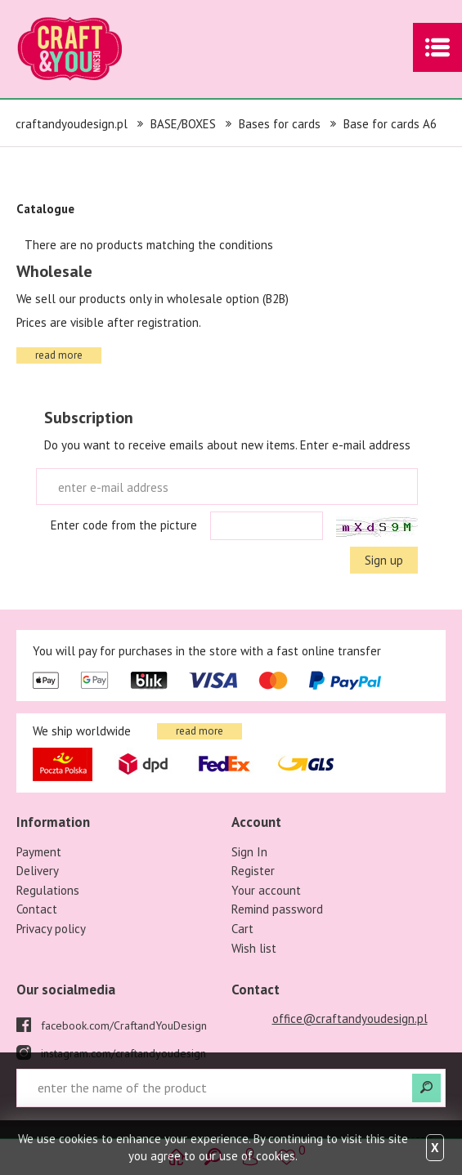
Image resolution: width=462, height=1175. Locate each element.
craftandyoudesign (94, 49)
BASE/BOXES (183, 124)
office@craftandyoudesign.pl (350, 1018)
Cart (242, 928)
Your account (266, 890)
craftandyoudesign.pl (72, 124)
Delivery (37, 870)
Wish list (253, 948)
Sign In (249, 852)
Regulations (47, 890)
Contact (36, 909)
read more (59, 355)
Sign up (384, 560)
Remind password (277, 909)
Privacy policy (51, 928)
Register (253, 870)
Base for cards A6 (390, 124)
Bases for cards (280, 124)
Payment (38, 852)
